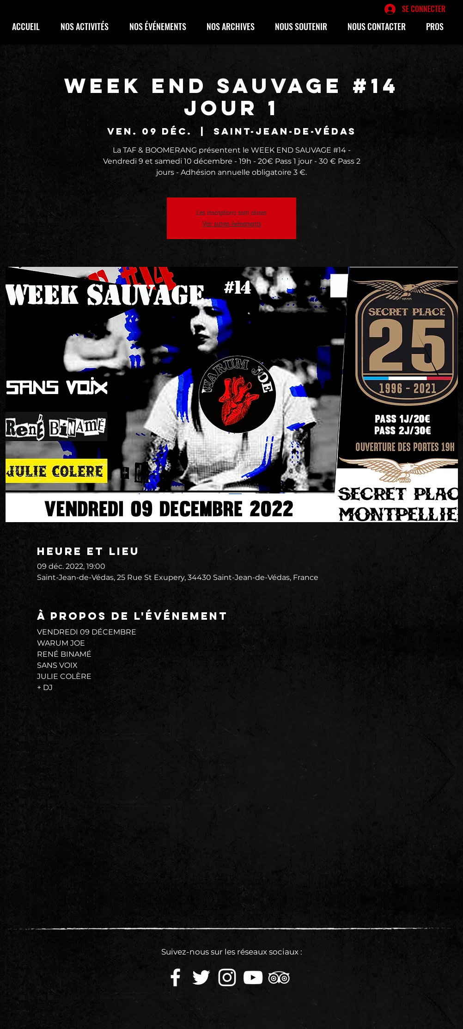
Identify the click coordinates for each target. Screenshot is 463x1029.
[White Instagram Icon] (227, 977)
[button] (88, 26)
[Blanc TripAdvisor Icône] (279, 977)
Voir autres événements (231, 224)
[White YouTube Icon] (253, 977)
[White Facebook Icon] (175, 977)
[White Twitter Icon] (201, 977)
